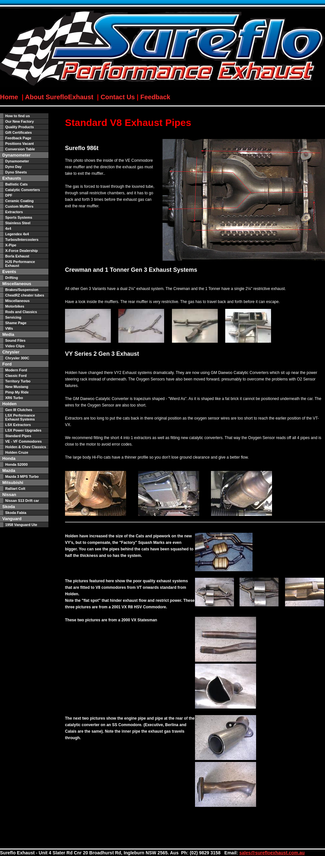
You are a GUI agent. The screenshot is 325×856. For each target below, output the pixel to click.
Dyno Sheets (16, 172)
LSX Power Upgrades (23, 430)
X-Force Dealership (21, 251)
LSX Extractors (18, 425)
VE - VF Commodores (23, 441)
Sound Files (15, 340)
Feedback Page (18, 138)
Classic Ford (16, 376)
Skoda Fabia (15, 513)
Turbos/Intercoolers (21, 240)
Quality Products (19, 127)
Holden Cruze (16, 452)
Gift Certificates (18, 132)
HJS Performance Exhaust (20, 264)
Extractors (14, 212)
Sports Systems (18, 217)
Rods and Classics (21, 312)
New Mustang (16, 387)
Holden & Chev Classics (25, 447)
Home (10, 97)
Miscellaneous (17, 301)
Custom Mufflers (19, 206)
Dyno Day (13, 167)
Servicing (13, 317)
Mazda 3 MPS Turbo (22, 476)
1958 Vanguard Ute (21, 525)
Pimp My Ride (17, 392)
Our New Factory (19, 121)
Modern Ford (16, 370)
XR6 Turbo (14, 398)
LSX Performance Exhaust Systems (20, 417)
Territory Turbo (18, 381)
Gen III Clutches (18, 410)
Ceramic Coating (19, 201)
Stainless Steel (18, 223)
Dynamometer (17, 161)
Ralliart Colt (15, 488)
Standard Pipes (18, 436)
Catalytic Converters (22, 190)
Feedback (155, 97)
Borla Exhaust (17, 256)
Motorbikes (14, 306)
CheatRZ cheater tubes (24, 295)
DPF (8, 195)
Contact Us (117, 97)
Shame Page (15, 323)
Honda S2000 (16, 464)
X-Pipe (10, 245)
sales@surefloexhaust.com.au (272, 852)
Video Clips (15, 346)
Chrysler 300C (17, 358)
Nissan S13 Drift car (22, 501)
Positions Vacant (19, 143)
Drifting (11, 278)
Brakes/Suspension (21, 290)
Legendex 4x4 (17, 234)
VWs (9, 328)
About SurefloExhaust (59, 97)
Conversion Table (20, 149)
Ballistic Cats (16, 184)
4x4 (8, 228)
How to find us (17, 116)
